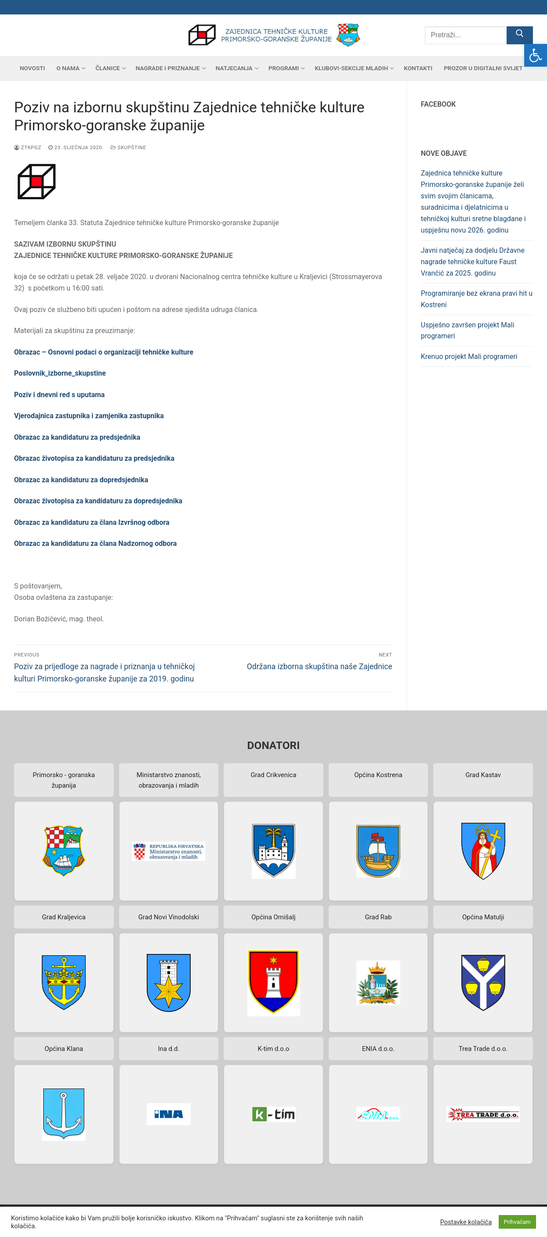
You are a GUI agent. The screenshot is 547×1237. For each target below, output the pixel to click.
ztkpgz (27, 147)
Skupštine (128, 147)
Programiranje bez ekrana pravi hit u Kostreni (477, 299)
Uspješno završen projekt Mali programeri (467, 331)
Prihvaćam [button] (517, 1222)
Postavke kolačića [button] (466, 1222)
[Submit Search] (520, 35)
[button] (535, 55)
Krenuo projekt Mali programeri (469, 356)
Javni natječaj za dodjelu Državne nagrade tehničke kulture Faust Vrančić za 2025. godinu (473, 261)
